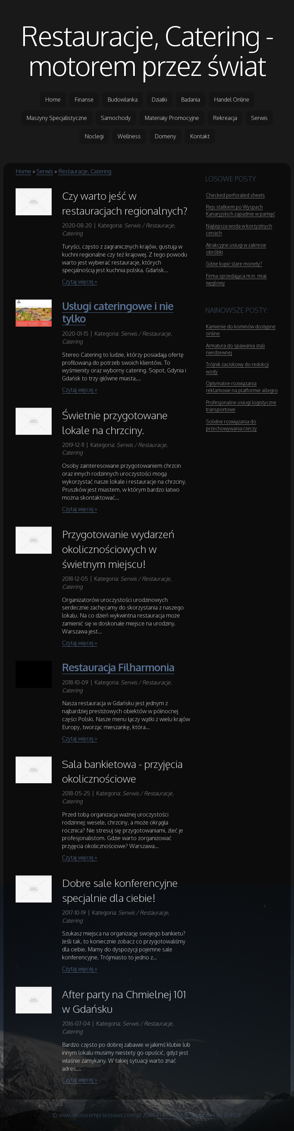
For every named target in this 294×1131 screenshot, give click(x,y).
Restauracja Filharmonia (118, 667)
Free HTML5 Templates (186, 1115)
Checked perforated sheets (235, 195)
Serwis (44, 171)
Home (23, 171)
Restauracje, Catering (84, 171)
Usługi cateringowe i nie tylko (117, 312)
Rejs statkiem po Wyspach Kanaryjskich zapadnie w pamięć (240, 210)
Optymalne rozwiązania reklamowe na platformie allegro (242, 386)
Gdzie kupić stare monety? (234, 264)
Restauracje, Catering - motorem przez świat (147, 50)
